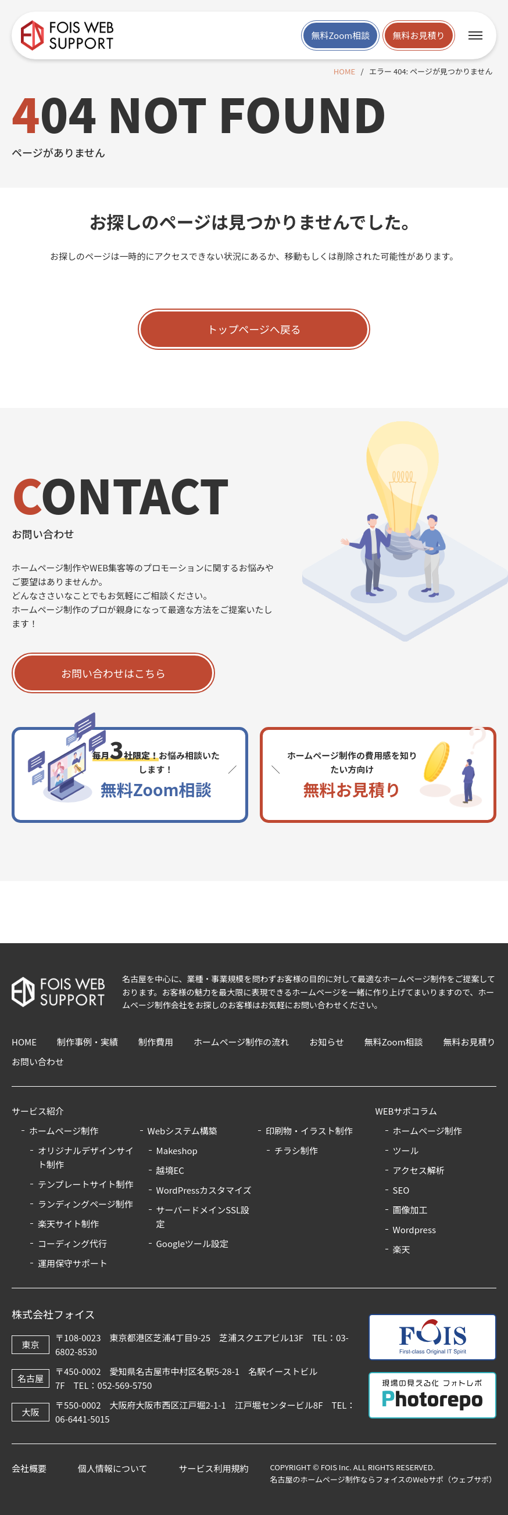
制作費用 (155, 1042)
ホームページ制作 (427, 1130)
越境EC (170, 1170)
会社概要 (29, 1468)
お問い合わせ (38, 1061)
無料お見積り (418, 35)
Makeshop (177, 1150)
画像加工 (410, 1210)
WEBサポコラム (406, 1111)
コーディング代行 (72, 1243)
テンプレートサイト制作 (86, 1184)
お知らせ (326, 1042)
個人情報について (113, 1468)
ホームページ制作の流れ (241, 1042)
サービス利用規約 (213, 1468)
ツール (406, 1150)
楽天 (401, 1249)
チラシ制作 (296, 1150)
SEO (401, 1190)
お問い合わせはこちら (113, 673)
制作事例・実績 (87, 1042)
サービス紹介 (38, 1111)
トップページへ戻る (254, 328)
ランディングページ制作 (85, 1204)
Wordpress (414, 1229)
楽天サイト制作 (68, 1223)
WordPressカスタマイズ (204, 1190)
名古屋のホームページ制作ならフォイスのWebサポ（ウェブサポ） (383, 1479)
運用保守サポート (73, 1263)
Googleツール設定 (192, 1243)
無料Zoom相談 (340, 35)
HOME (344, 71)
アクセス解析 (419, 1170)
